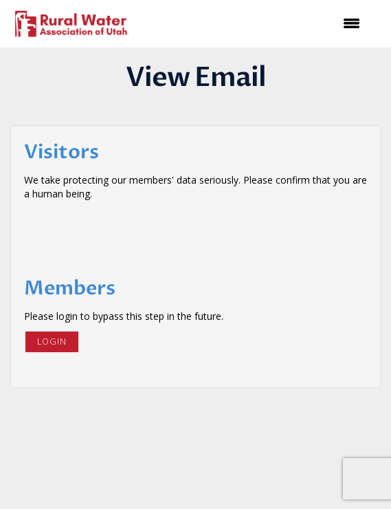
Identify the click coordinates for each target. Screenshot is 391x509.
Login (52, 341)
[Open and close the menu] (254, 23)
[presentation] (128, 234)
